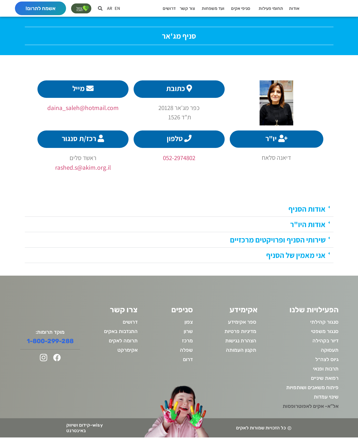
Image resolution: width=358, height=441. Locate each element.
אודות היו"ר (308, 228)
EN (117, 10)
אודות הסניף (307, 212)
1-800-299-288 (50, 344)
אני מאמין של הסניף (296, 259)
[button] (100, 10)
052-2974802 (179, 161)
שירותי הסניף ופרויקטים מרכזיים (278, 243)
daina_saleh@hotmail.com (83, 111)
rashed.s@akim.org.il (83, 170)
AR (109, 10)
